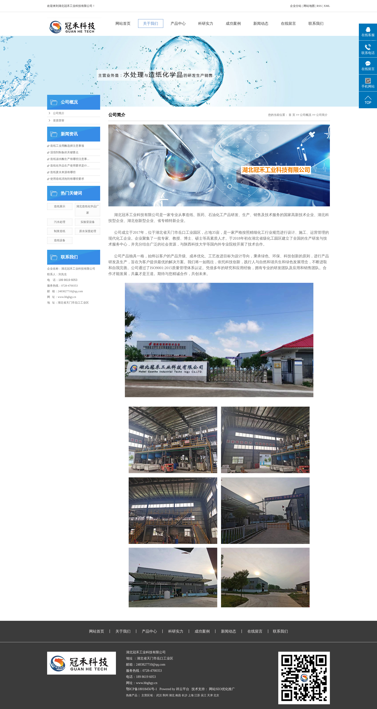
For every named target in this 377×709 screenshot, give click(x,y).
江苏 (197, 695)
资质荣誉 (58, 120)
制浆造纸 (59, 231)
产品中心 (178, 23)
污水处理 (59, 222)
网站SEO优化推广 (222, 689)
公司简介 (58, 113)
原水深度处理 (87, 231)
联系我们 (316, 23)
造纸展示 (59, 206)
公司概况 (305, 115)
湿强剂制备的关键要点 (64, 152)
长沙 (184, 695)
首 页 (292, 115)
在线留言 (288, 23)
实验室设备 (88, 222)
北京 (216, 695)
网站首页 (123, 23)
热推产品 (131, 695)
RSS (319, 6)
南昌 (178, 695)
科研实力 (205, 23)
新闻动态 (261, 23)
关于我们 (150, 23)
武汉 (159, 695)
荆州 (165, 695)
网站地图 (309, 6)
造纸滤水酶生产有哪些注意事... (69, 159)
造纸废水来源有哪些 (63, 172)
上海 (191, 695)
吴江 (203, 695)
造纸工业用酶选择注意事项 (67, 145)
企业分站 (295, 6)
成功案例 (233, 23)
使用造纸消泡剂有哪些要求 (67, 178)
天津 (210, 695)
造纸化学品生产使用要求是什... (69, 165)
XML (327, 6)
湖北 (172, 695)
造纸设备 (59, 240)
